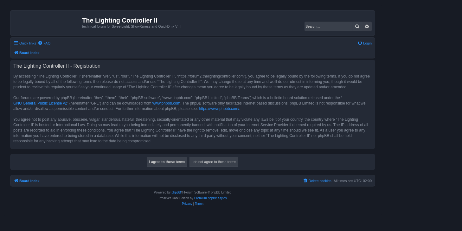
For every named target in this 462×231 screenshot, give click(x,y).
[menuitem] (44, 43)
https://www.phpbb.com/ (219, 108)
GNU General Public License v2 (40, 103)
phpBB (176, 192)
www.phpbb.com (166, 103)
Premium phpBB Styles (210, 198)
